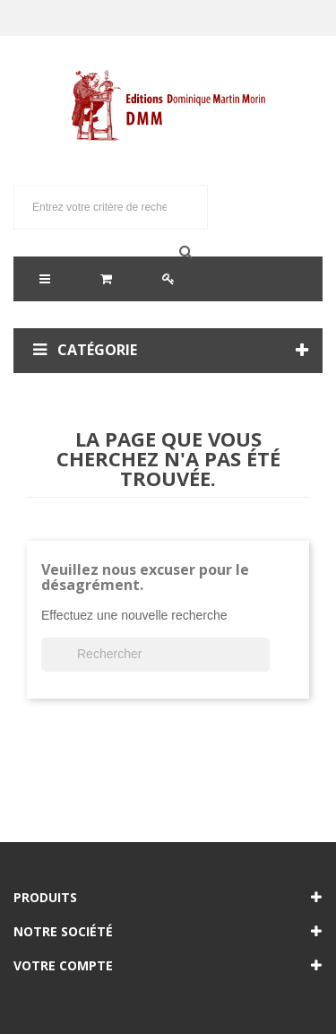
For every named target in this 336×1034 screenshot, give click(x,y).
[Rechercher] (155, 655)
